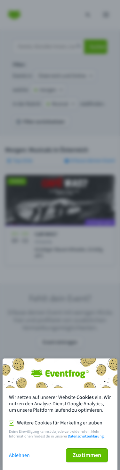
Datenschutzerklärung (86, 436)
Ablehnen (19, 455)
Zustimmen (87, 455)
